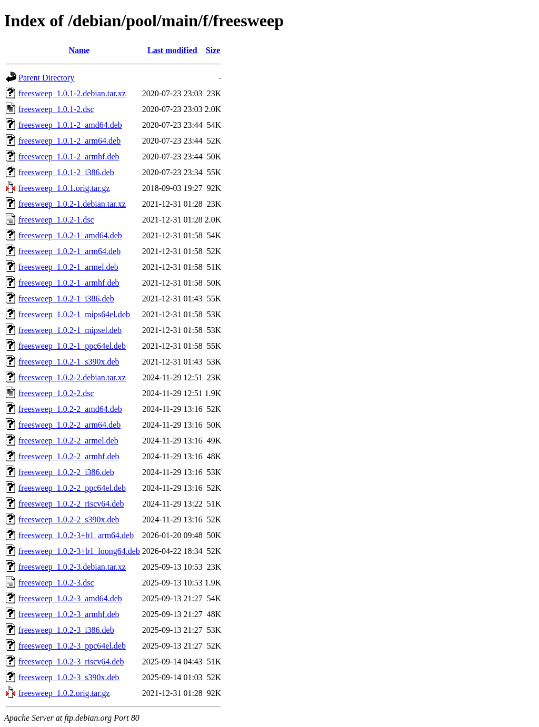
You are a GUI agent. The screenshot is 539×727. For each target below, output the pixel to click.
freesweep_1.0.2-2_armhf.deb (68, 456)
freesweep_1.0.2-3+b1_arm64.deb (76, 535)
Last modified (172, 50)
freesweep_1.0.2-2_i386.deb (66, 472)
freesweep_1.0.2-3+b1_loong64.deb (79, 551)
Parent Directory (46, 77)
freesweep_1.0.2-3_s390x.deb (68, 677)
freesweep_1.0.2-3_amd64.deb (70, 598)
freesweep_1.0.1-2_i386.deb (66, 172)
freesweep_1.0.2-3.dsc (56, 582)
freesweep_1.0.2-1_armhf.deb (68, 282)
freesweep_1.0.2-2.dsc (56, 393)
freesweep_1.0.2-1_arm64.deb (69, 251)
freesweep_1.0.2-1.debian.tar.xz (72, 203)
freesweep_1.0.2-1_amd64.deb (70, 235)
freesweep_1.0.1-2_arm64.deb (69, 140)
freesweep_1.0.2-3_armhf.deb (68, 614)
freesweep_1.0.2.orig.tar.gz (64, 693)
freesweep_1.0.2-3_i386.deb (66, 629)
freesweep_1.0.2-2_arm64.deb (69, 424)
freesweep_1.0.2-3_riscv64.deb (71, 661)
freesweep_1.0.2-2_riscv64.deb (71, 503)
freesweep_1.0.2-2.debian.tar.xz (72, 377)
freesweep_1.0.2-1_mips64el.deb (74, 314)
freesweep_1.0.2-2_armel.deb (68, 440)
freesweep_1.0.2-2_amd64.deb (70, 409)
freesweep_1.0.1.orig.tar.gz (64, 188)
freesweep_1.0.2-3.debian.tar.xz (72, 566)
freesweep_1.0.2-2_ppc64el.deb (72, 487)
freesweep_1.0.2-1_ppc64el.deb (72, 345)
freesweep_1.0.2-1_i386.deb (66, 298)
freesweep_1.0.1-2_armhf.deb (68, 156)
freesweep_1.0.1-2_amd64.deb (70, 124)
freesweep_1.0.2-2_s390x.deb (68, 519)
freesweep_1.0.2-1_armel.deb (68, 266)
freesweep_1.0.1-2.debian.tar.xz (72, 93)
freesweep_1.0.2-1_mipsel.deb (70, 330)
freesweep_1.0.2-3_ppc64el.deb (72, 645)
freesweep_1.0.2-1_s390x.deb (68, 361)
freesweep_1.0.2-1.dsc (56, 219)
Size (213, 50)
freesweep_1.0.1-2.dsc (56, 109)
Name (78, 50)
